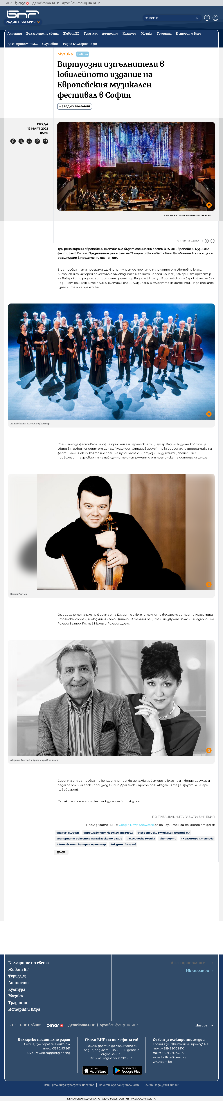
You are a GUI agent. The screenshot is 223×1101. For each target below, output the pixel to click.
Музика (65, 54)
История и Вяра (24, 1009)
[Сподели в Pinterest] (37, 141)
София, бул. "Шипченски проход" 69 (180, 1044)
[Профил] (215, 18)
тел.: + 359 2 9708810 (168, 1048)
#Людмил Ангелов (123, 844)
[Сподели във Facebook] (13, 141)
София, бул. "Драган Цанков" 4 (47, 1044)
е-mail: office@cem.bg (169, 1057)
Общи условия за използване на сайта (69, 1085)
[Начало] (23, 14)
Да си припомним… (192, 962)
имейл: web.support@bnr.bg (48, 1053)
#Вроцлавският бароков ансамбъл (108, 832)
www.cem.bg (162, 1061)
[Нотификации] (207, 18)
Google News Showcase (136, 825)
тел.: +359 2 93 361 (56, 1048)
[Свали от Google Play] (128, 1070)
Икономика (200, 970)
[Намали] (212, 241)
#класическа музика (141, 838)
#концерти (167, 838)
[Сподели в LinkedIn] (29, 141)
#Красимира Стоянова (197, 838)
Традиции (17, 1002)
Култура (16, 989)
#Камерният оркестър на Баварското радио (89, 838)
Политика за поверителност (119, 1085)
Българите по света (28, 962)
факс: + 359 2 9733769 (168, 1053)
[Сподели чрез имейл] (45, 141)
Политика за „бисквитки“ (161, 1085)
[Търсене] (197, 18)
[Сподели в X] (21, 141)
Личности (18, 982)
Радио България (74, 106)
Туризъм (17, 976)
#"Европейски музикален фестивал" (163, 832)
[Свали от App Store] (95, 1070)
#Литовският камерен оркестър (81, 844)
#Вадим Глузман (67, 832)
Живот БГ (18, 969)
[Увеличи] (206, 241)
